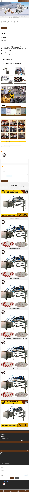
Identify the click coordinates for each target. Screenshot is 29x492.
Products (1, 453)
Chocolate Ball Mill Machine (3, 449)
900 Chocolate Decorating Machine (14, 218)
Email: (2, 467)
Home (2, 16)
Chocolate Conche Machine (3, 443)
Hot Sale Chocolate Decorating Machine (14, 248)
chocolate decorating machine (14, 368)
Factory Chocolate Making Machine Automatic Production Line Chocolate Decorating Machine (14, 338)
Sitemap (12, 488)
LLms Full (17, 488)
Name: (2, 466)
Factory (1, 454)
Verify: (2, 475)
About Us (1, 452)
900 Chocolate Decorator (17, 16)
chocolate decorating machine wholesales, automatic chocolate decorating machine (14, 398)
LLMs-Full (1, 461)
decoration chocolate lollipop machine (14, 308)
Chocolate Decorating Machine (10, 16)
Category (5, 16)
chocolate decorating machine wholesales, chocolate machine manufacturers (14, 428)
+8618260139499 (4, 434)
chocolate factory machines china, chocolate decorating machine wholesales (14, 163)
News (1, 455)
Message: (2, 470)
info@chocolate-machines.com (6, 438)
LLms (14, 488)
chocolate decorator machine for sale (14, 278)
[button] (28, 9)
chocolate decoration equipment (5, 146)
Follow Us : (2, 481)
